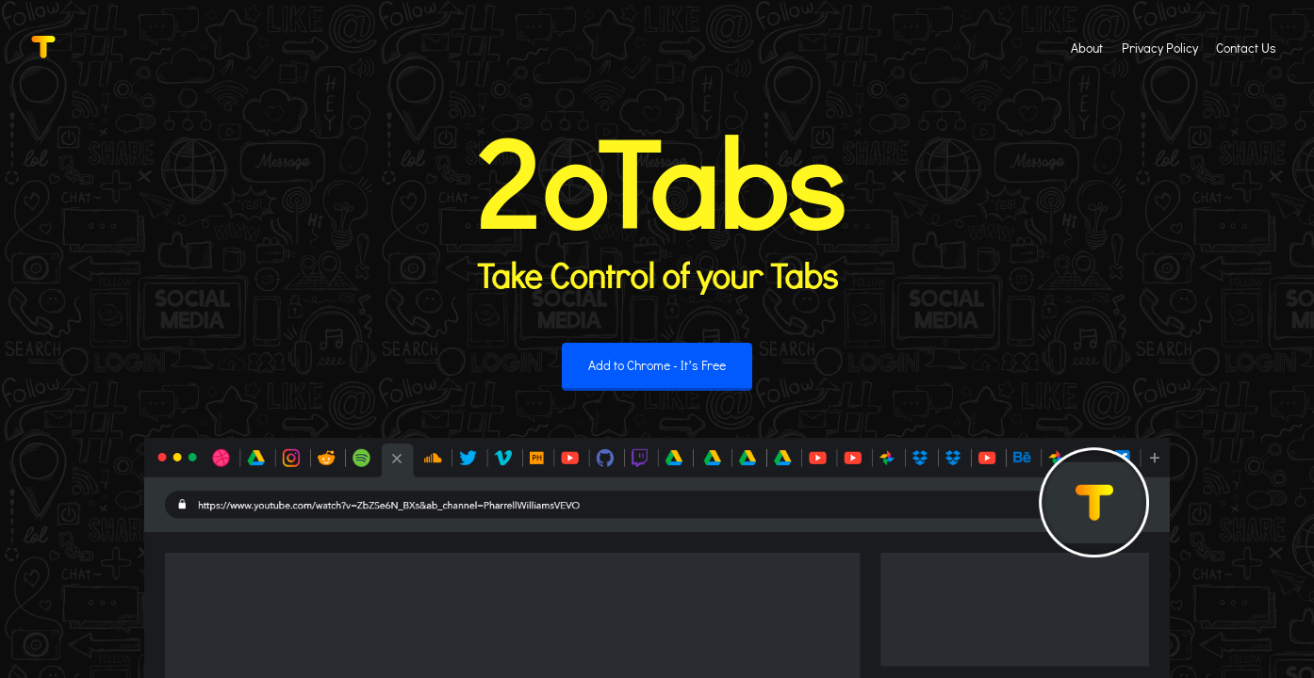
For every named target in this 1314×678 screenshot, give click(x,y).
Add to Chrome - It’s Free (657, 365)
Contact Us (1246, 47)
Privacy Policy (1160, 47)
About (1087, 47)
